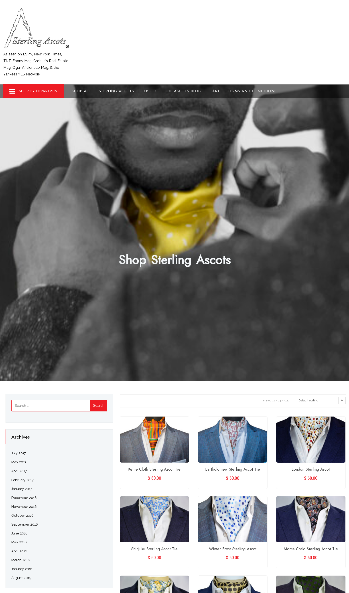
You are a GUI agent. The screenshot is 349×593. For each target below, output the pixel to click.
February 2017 (22, 480)
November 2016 (24, 507)
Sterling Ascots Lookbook (128, 91)
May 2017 (18, 462)
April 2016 (19, 551)
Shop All (81, 91)
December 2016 (24, 498)
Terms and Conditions (252, 91)
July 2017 (18, 453)
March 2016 (20, 560)
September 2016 (24, 524)
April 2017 (19, 471)
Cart (215, 91)
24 (279, 400)
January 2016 (21, 569)
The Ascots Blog (183, 91)
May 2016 (19, 542)
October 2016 (22, 516)
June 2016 (19, 533)
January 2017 (21, 489)
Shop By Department (34, 91)
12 (273, 400)
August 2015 (21, 578)
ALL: (286, 400)
